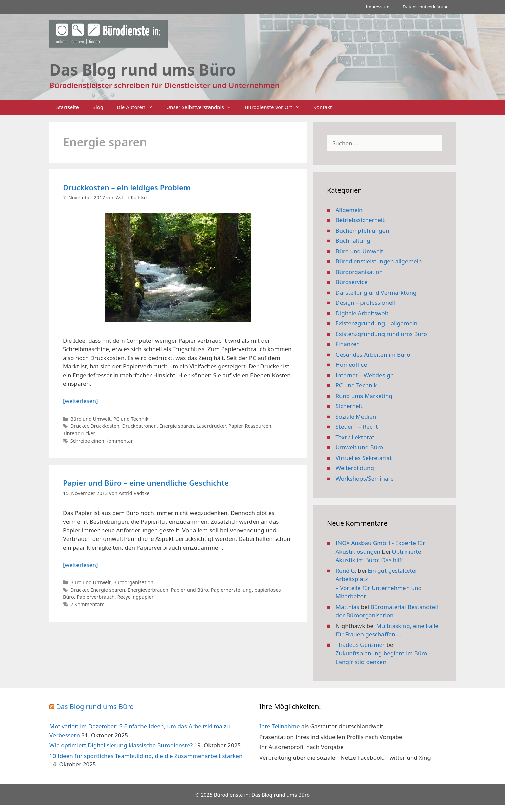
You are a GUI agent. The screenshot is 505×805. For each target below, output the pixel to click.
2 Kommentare (87, 604)
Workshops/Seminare (365, 478)
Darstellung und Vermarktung (376, 292)
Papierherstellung (231, 590)
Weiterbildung (355, 468)
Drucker (79, 426)
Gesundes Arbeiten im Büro (373, 354)
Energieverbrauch (148, 590)
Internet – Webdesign (365, 375)
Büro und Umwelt (90, 419)
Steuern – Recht (357, 426)
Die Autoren (138, 107)
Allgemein (349, 210)
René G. (346, 570)
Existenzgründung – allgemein (377, 323)
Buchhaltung (353, 241)
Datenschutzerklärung (426, 7)
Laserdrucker (211, 426)
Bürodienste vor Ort (276, 107)
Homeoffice (351, 364)
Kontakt (322, 107)
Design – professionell (365, 302)
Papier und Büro (189, 590)
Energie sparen (176, 426)
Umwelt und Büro (359, 447)
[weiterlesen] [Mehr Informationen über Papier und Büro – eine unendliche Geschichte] (80, 565)
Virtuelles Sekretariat (364, 458)
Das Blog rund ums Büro (95, 706)
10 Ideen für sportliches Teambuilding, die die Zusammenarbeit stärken (145, 756)
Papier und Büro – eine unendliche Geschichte (146, 483)
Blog (97, 107)
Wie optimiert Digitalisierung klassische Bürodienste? (121, 745)
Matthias (347, 607)
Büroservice (352, 282)
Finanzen (348, 344)
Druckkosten (104, 426)
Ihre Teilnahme (279, 726)
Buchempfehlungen (362, 230)
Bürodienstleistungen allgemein (379, 261)
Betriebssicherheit (360, 220)
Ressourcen (258, 426)
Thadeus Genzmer (360, 645)
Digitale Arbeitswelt (362, 313)
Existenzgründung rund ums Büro (381, 334)
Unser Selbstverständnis (202, 107)
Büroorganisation (133, 582)
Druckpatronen (139, 426)
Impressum (377, 7)
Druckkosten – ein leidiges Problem (127, 187)
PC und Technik (130, 419)
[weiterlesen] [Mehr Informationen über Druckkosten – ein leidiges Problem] (80, 401)
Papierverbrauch (95, 597)
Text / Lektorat (355, 437)
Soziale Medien (356, 416)
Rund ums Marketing (364, 396)
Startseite (67, 107)
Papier (235, 426)
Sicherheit (349, 406)
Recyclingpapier (135, 597)
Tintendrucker (79, 433)
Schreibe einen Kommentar (101, 441)
